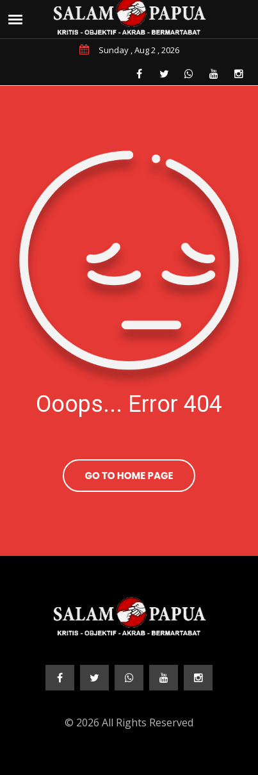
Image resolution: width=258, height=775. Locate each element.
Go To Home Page (129, 475)
